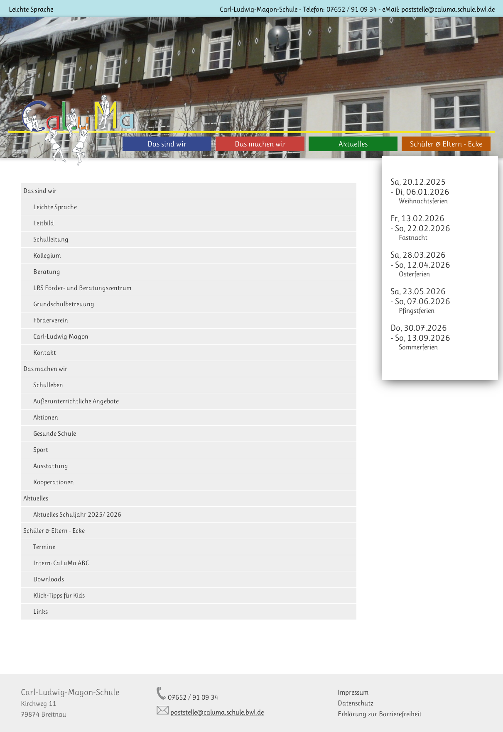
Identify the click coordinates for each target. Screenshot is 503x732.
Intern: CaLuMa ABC (61, 563)
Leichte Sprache (31, 9)
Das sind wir (166, 143)
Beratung (46, 272)
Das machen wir (260, 143)
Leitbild (43, 223)
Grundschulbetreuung (63, 304)
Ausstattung (50, 466)
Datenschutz (355, 703)
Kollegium (47, 255)
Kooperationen (53, 482)
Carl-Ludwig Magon (60, 336)
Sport (40, 450)
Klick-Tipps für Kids (59, 595)
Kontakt (44, 352)
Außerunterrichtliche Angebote (76, 401)
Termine (44, 547)
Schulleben (48, 385)
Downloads (48, 579)
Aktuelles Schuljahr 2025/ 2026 (77, 514)
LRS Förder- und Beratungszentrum (82, 288)
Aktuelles (353, 143)
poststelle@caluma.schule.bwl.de (448, 9)
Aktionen (45, 417)
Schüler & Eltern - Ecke (446, 143)
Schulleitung (51, 239)
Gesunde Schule (54, 433)
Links (40, 611)
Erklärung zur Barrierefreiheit (380, 714)
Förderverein (50, 320)
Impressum (353, 692)
